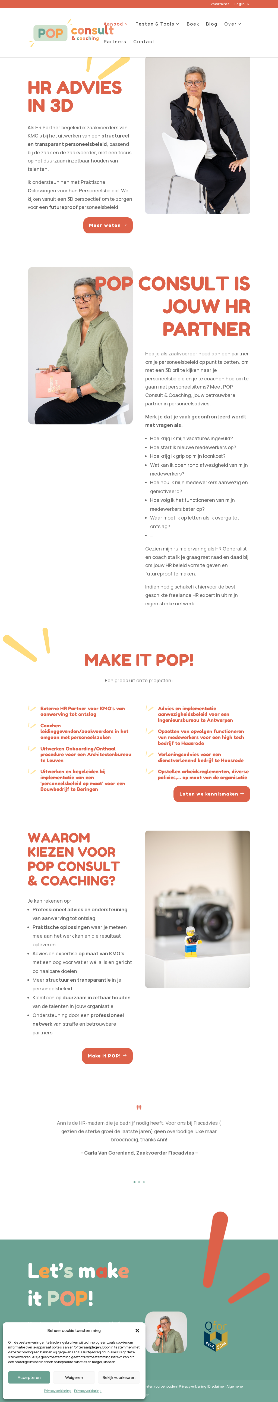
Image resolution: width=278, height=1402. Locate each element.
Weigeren (74, 1377)
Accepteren (29, 1377)
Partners (115, 42)
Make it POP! (104, 1056)
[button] (137, 1330)
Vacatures (220, 4)
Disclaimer (216, 1386)
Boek (193, 24)
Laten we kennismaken (208, 794)
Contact (144, 42)
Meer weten (105, 225)
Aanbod (113, 24)
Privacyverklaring (57, 1390)
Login (240, 4)
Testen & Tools (155, 24)
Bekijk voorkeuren (119, 1377)
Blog (211, 24)
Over (230, 24)
